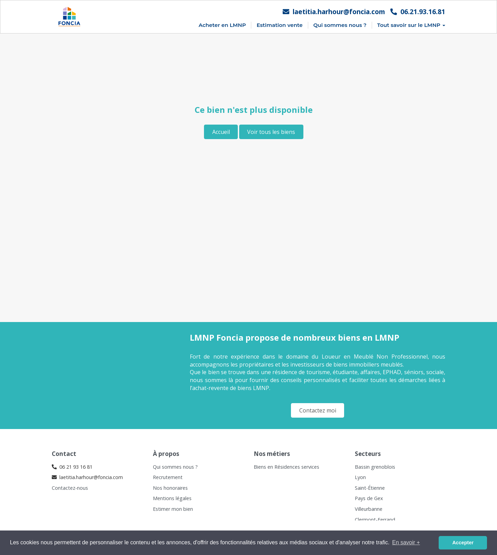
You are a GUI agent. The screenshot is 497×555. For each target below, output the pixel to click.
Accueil (221, 132)
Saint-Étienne (370, 488)
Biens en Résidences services (286, 467)
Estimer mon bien (173, 509)
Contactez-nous (70, 488)
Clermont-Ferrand (375, 519)
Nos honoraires (170, 488)
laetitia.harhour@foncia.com (334, 11)
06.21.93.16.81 (417, 11)
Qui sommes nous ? (340, 25)
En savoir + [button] (406, 542)
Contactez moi (317, 410)
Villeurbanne (368, 509)
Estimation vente (279, 25)
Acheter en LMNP (222, 25)
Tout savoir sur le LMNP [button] (411, 25)
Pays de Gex (369, 498)
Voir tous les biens (271, 132)
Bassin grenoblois (375, 467)
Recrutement (168, 477)
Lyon (360, 477)
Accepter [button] (463, 542)
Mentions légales (172, 498)
